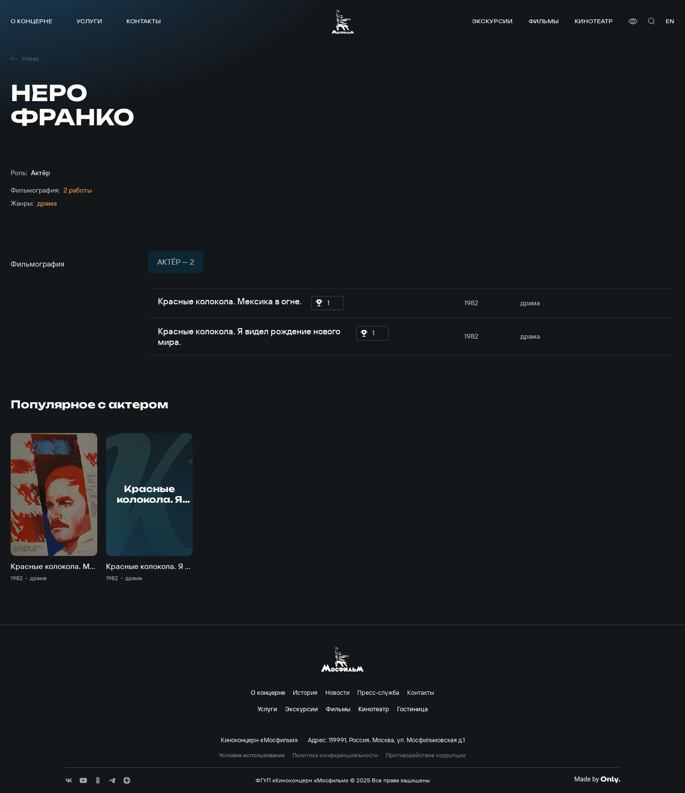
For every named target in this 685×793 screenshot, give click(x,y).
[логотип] (343, 21)
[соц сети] (69, 780)
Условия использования (252, 755)
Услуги (89, 21)
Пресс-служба (378, 692)
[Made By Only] (597, 779)
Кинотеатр (594, 21)
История (305, 692)
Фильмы (544, 21)
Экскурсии (492, 21)
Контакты (143, 21)
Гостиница (412, 709)
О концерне (31, 21)
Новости (337, 692)
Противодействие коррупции (426, 755)
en (670, 21)
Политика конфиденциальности (335, 755)
